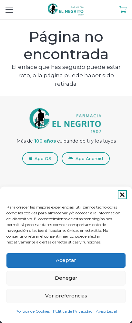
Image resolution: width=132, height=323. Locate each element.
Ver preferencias (66, 296)
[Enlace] (123, 9)
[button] (122, 194)
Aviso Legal (106, 311)
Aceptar (66, 260)
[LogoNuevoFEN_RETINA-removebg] (66, 10)
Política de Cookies (32, 311)
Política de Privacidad (73, 311)
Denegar (66, 278)
